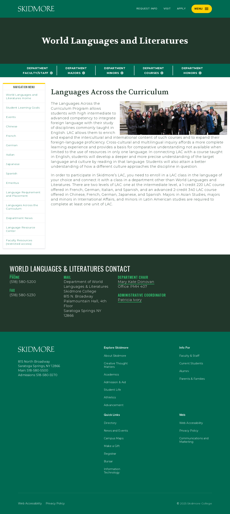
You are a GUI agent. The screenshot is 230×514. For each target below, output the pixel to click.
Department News (19, 218)
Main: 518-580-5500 (33, 370)
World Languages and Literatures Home (21, 96)
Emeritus (12, 183)
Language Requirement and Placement (23, 194)
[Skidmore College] (36, 9)
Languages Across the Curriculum (22, 206)
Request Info (147, 8)
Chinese (11, 126)
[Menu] (201, 9)
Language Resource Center (20, 229)
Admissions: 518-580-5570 (37, 375)
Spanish (11, 173)
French (11, 136)
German (11, 145)
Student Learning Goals (23, 107)
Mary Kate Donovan (136, 282)
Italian (10, 154)
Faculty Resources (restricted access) (19, 242)
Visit (167, 8)
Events (11, 117)
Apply (181, 8)
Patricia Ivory (130, 300)
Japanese (13, 164)
